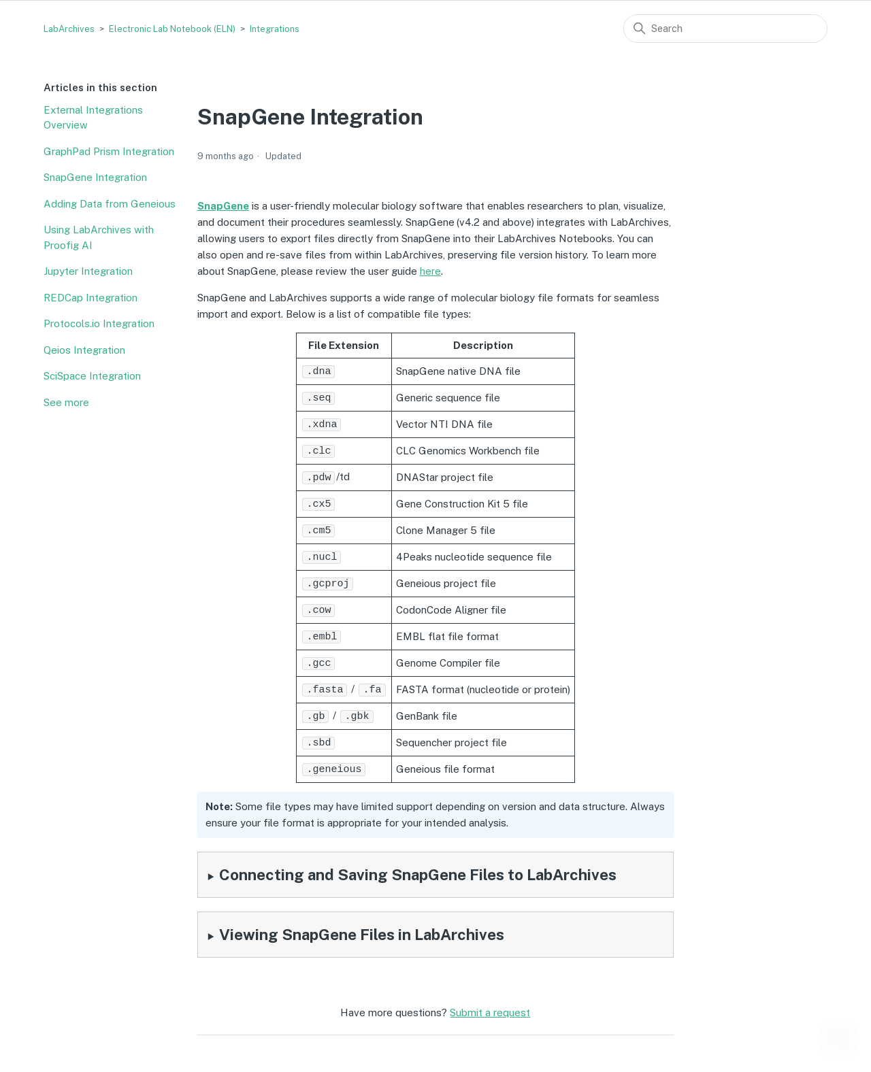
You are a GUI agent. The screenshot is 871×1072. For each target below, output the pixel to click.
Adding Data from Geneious (110, 204)
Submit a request (490, 1001)
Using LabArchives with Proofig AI (99, 237)
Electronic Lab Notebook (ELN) (172, 29)
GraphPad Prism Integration (109, 151)
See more (66, 402)
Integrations (274, 29)
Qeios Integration (84, 350)
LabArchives (69, 29)
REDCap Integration (90, 297)
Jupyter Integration (88, 271)
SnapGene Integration (95, 177)
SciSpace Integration (92, 376)
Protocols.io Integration (99, 323)
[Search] (725, 28)
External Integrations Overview (93, 117)
